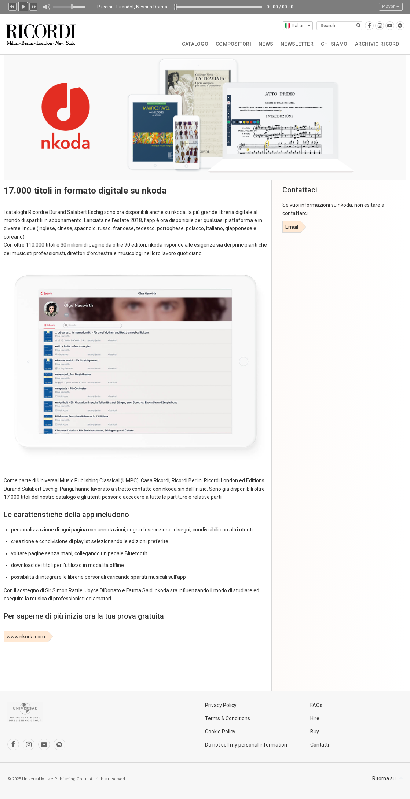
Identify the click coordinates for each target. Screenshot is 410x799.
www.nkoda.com (26, 637)
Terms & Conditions (227, 718)
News (266, 44)
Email (291, 227)
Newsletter (297, 44)
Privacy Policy (221, 705)
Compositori (233, 44)
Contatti (319, 745)
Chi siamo (334, 44)
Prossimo (34, 6)
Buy (314, 731)
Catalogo (195, 44)
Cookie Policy (220, 731)
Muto (46, 7)
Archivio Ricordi (378, 44)
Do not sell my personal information (246, 745)
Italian (297, 26)
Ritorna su (384, 778)
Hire (314, 718)
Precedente (12, 6)
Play (23, 6)
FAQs (316, 705)
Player (390, 6)
